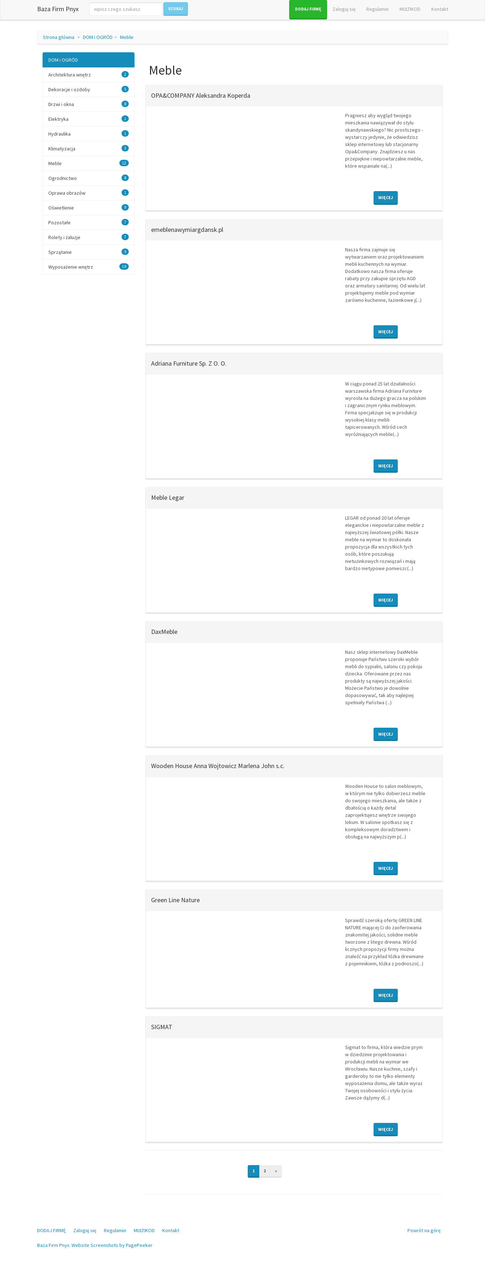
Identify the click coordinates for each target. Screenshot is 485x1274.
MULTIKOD (410, 9)
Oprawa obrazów (66, 193)
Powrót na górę (424, 1230)
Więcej (385, 197)
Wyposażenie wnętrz (70, 267)
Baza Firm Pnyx (58, 9)
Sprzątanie (60, 252)
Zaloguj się (344, 9)
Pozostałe (59, 222)
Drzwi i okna (61, 104)
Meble (126, 37)
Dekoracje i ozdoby (69, 89)
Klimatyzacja (61, 148)
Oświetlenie (61, 207)
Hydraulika (59, 134)
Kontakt (439, 9)
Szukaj (175, 8)
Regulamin (377, 9)
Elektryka (58, 119)
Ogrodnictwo (62, 178)
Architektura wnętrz (69, 74)
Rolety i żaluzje (64, 237)
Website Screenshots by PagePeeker (112, 1245)
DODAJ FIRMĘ (308, 9)
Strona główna (58, 37)
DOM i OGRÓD (98, 37)
